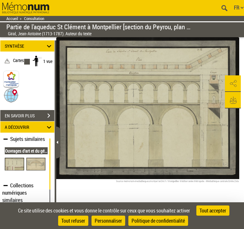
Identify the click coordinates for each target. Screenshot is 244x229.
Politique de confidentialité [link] (158, 220)
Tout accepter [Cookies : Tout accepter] (213, 210)
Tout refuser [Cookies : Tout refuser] (73, 220)
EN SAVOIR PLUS (29, 115)
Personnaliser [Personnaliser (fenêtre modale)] (108, 220)
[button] (11, 95)
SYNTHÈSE (29, 46)
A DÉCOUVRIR (29, 127)
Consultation (34, 18)
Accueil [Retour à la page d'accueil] (12, 18)
